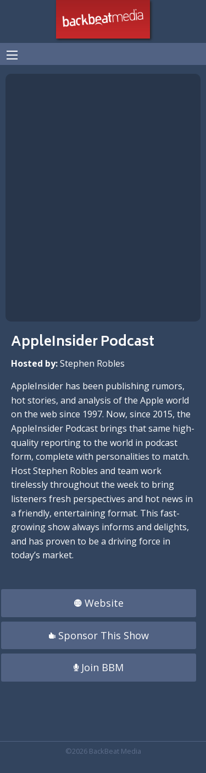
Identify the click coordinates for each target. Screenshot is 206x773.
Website (99, 602)
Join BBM (99, 667)
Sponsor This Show (99, 635)
